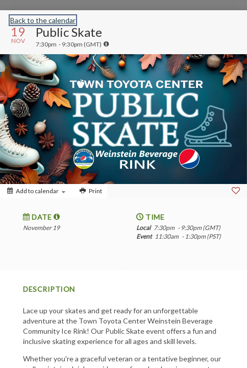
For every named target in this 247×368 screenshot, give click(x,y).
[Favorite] (235, 191)
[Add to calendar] (36, 191)
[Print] (89, 191)
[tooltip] (106, 44)
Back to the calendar (43, 20)
